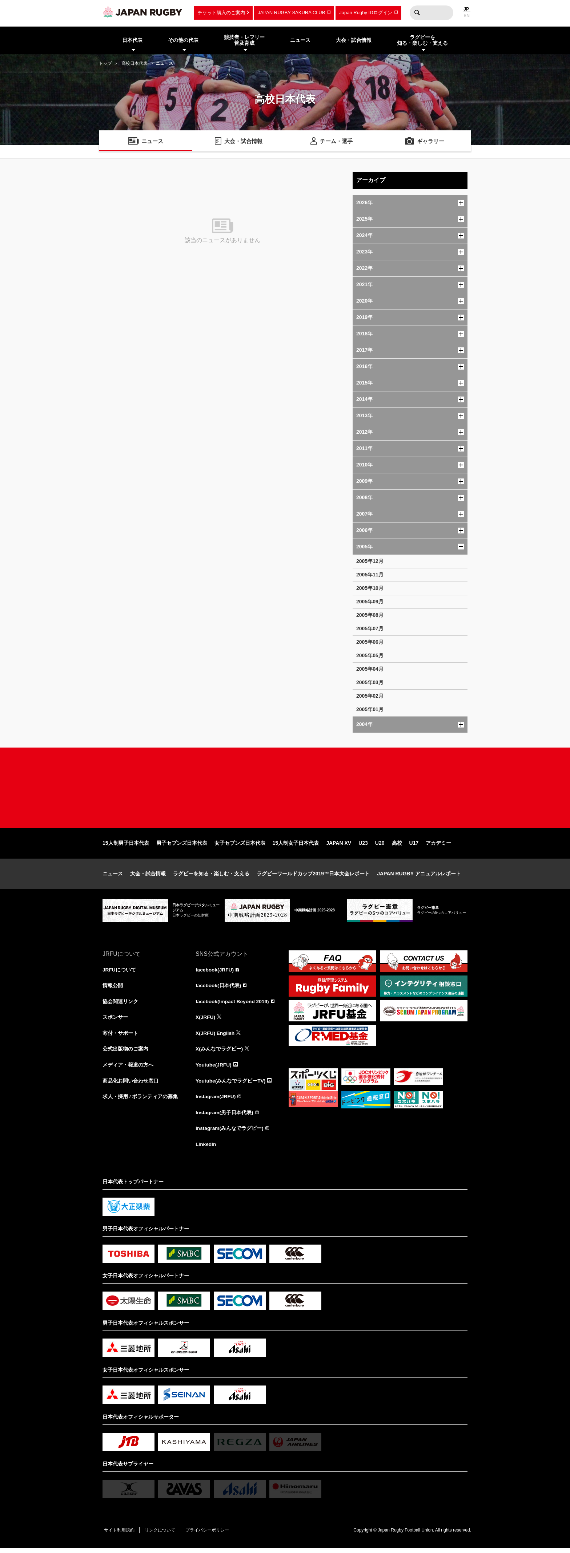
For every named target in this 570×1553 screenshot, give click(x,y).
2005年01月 (370, 709)
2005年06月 (370, 642)
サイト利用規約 (119, 1535)
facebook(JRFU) (215, 973)
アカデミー (438, 846)
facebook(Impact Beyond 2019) (233, 1005)
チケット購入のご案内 (221, 12)
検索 (417, 12)
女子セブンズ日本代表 (239, 846)
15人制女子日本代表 (296, 846)
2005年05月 (370, 655)
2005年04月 (370, 669)
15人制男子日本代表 (126, 846)
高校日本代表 (134, 63)
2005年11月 (370, 575)
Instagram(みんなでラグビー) (230, 1133)
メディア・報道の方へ (128, 1069)
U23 (363, 846)
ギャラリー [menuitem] (430, 141)
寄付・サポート (120, 1037)
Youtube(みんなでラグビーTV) (231, 1085)
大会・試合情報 (148, 877)
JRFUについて (119, 973)
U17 (414, 846)
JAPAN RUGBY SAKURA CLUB (291, 12)
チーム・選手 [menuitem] (336, 141)
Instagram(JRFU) (216, 1101)
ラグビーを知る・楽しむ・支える (211, 877)
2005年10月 (370, 588)
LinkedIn (206, 1149)
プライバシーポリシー (210, 1535)
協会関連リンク (120, 1005)
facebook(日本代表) (219, 989)
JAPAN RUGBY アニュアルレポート (419, 877)
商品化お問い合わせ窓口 (130, 1085)
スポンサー (115, 1021)
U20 (380, 846)
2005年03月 (370, 682)
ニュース (113, 877)
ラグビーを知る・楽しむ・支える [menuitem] (422, 40)
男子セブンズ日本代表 (181, 846)
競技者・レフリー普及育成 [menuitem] (244, 40)
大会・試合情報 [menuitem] (354, 40)
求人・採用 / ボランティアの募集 (140, 1101)
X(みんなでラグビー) (219, 1053)
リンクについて (161, 1535)
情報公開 (113, 989)
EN (466, 15)
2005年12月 (370, 561)
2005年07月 (370, 628)
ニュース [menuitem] (300, 40)
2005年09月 (370, 601)
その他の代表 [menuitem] (183, 40)
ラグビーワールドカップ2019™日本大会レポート (313, 877)
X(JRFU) (206, 1021)
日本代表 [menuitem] (132, 40)
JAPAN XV (338, 846)
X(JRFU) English (216, 1037)
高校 (397, 846)
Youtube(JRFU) (214, 1069)
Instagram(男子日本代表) (225, 1117)
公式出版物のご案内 (125, 1053)
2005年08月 (370, 615)
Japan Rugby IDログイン (365, 12)
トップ (105, 63)
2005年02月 (370, 696)
